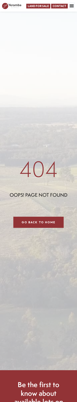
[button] (71, 5)
